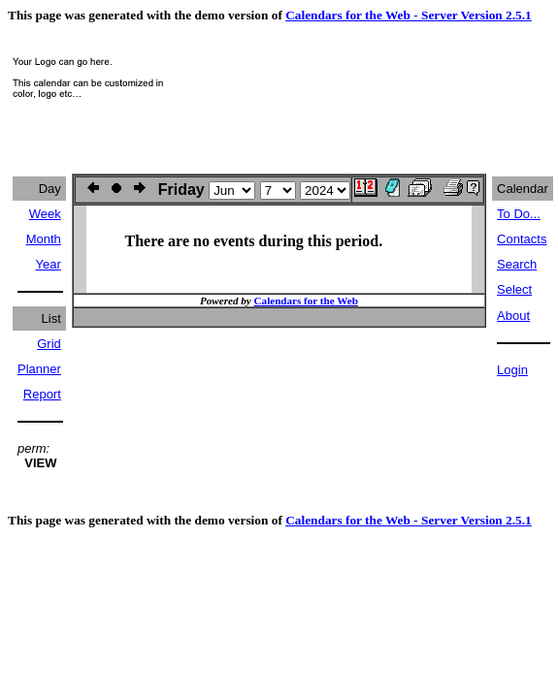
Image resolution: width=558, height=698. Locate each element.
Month (43, 239)
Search (517, 264)
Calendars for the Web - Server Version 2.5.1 (408, 15)
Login (512, 370)
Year (48, 264)
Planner (39, 369)
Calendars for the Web (306, 300)
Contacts (521, 239)
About (513, 315)
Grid (49, 343)
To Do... (519, 213)
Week (45, 213)
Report (42, 394)
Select (514, 289)
